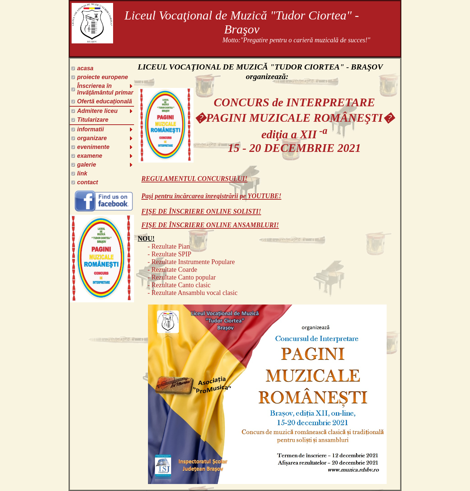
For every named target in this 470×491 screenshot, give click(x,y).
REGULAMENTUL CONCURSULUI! (194, 178)
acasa (85, 68)
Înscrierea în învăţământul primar (105, 89)
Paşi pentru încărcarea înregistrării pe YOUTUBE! (211, 196)
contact (87, 182)
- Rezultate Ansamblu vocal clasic (188, 292)
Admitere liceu (105, 111)
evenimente (105, 147)
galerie (105, 164)
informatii (105, 129)
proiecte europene (102, 77)
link (82, 173)
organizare (105, 138)
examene (105, 156)
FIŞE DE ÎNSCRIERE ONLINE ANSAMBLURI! (210, 225)
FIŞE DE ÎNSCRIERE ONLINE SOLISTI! (201, 211)
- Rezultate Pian (164, 246)
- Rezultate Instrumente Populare (186, 262)
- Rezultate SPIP (164, 254)
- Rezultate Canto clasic (174, 285)
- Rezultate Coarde (167, 269)
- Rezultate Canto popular (177, 277)
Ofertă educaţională (104, 101)
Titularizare (92, 120)
